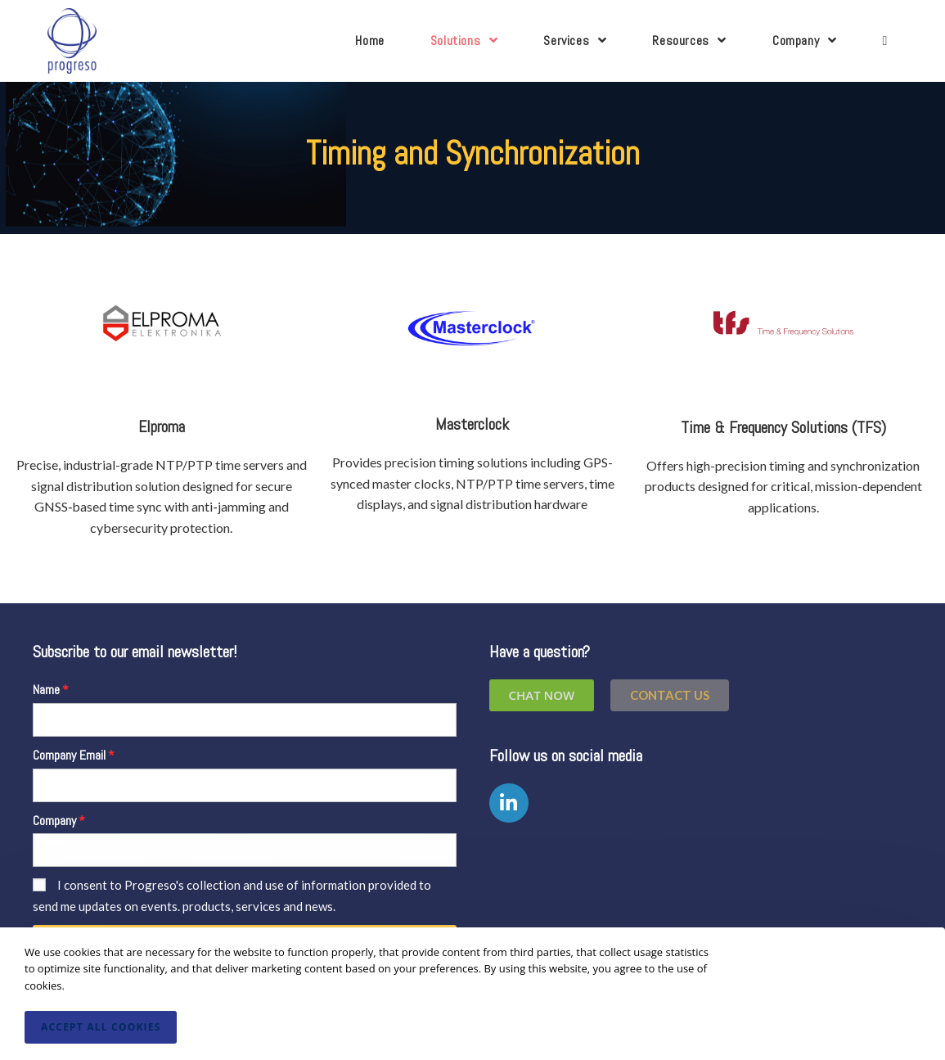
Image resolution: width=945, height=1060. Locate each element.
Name (46, 689)
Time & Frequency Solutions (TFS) (783, 427)
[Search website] (884, 41)
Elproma (161, 426)
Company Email (69, 755)
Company (54, 820)
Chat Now (542, 695)
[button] (669, 695)
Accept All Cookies (100, 1027)
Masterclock (472, 424)
